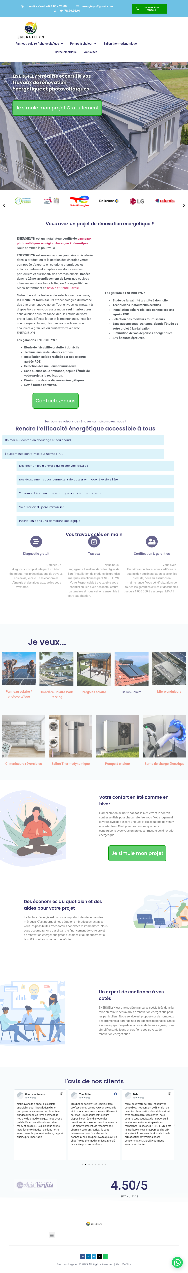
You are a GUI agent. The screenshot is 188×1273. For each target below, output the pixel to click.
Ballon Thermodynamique (70, 764)
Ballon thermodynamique (120, 43)
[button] (4, 205)
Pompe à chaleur (83, 43)
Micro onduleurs (169, 691)
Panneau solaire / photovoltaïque (39, 43)
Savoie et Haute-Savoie (63, 288)
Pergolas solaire (94, 692)
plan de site (123, 1264)
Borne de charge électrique (164, 764)
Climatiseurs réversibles (23, 764)
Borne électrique (66, 52)
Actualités (90, 52)
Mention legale (67, 1264)
